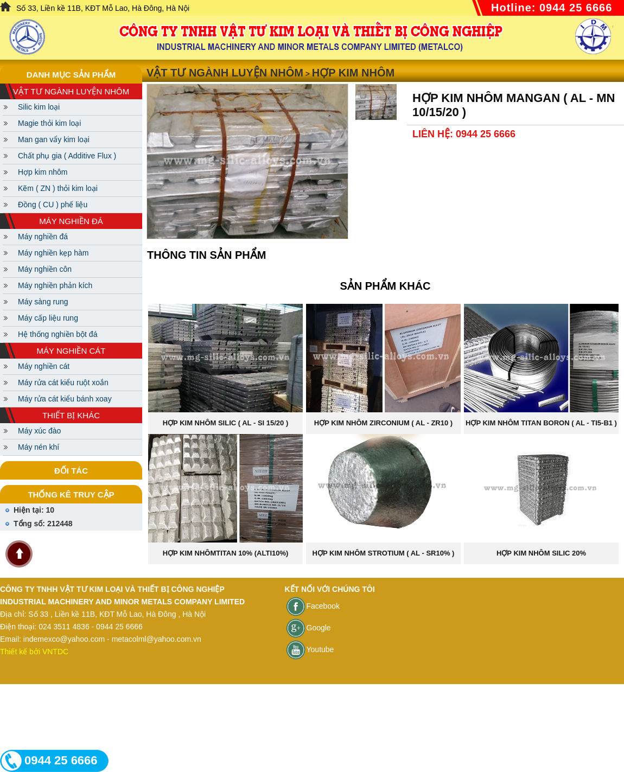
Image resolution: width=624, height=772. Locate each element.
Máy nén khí (38, 447)
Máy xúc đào (39, 430)
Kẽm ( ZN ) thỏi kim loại (58, 188)
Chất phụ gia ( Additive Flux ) (67, 155)
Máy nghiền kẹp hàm (53, 252)
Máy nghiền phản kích (55, 285)
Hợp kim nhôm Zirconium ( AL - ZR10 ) (383, 423)
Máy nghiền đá (43, 236)
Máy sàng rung (43, 301)
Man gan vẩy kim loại (54, 139)
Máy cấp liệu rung (48, 318)
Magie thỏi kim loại (49, 123)
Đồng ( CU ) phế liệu (52, 204)
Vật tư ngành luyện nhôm (225, 73)
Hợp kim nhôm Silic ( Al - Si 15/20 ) (226, 423)
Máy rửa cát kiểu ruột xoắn (63, 382)
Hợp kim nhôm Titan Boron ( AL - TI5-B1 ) (541, 423)
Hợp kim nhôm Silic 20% (541, 553)
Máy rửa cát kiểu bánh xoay (65, 398)
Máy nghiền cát (43, 366)
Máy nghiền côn (45, 269)
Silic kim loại (39, 107)
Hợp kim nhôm (42, 172)
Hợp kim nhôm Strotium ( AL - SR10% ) (384, 553)
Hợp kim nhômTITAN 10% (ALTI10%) (226, 553)
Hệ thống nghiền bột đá (57, 334)
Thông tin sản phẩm (206, 255)
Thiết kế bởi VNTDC (34, 651)
